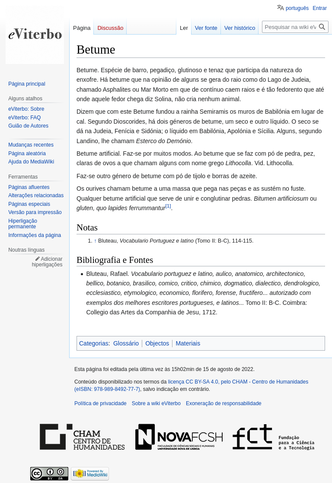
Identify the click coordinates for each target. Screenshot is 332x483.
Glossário (126, 343)
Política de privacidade (100, 403)
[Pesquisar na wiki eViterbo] (295, 27)
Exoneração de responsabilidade (224, 403)
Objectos (157, 343)
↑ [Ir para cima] (95, 241)
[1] (168, 205)
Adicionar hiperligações (47, 262)
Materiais (188, 343)
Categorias (94, 343)
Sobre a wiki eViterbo (156, 403)
